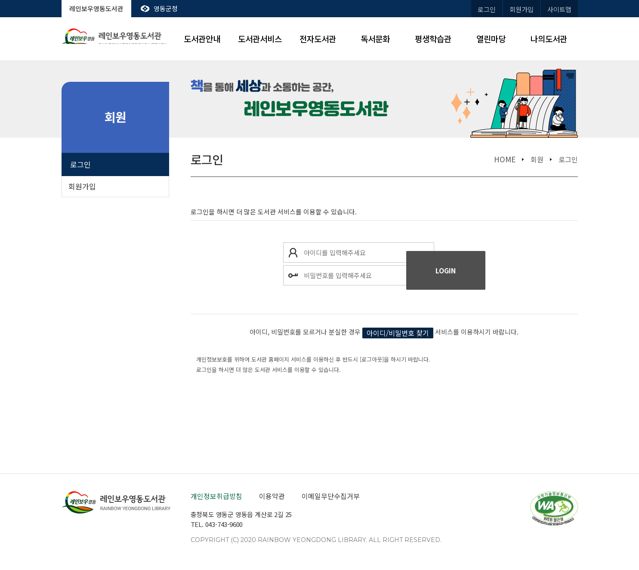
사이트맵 (559, 9)
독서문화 (375, 38)
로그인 (487, 9)
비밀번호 (293, 275)
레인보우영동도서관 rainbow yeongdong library (115, 39)
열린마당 (491, 38)
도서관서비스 (260, 38)
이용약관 (272, 496)
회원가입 (521, 9)
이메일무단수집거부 (331, 496)
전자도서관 (317, 38)
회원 (537, 159)
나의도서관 (549, 38)
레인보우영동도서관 (96, 8)
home (505, 159)
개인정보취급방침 (216, 496)
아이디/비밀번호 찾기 (398, 333)
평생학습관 (433, 38)
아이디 (293, 252)
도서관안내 (202, 38)
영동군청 (166, 8)
